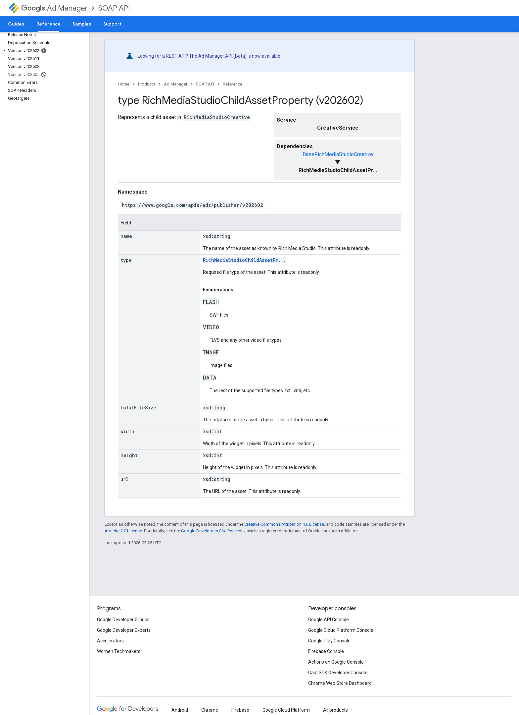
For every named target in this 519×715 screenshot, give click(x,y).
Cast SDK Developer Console (337, 672)
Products (146, 84)
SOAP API (114, 8)
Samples (81, 24)
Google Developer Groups (123, 619)
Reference (232, 84)
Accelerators (110, 640)
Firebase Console (326, 651)
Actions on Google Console (336, 662)
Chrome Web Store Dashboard (340, 683)
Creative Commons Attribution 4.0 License (284, 524)
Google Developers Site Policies (211, 530)
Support (112, 24)
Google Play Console (329, 640)
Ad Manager (54, 8)
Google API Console (328, 619)
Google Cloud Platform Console (340, 630)
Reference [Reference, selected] (48, 24)
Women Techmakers (118, 651)
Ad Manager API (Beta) (222, 56)
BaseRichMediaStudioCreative (338, 154)
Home (123, 84)
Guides (16, 24)
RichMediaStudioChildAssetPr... (244, 260)
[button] (43, 51)
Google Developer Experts (124, 630)
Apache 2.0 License (123, 530)
